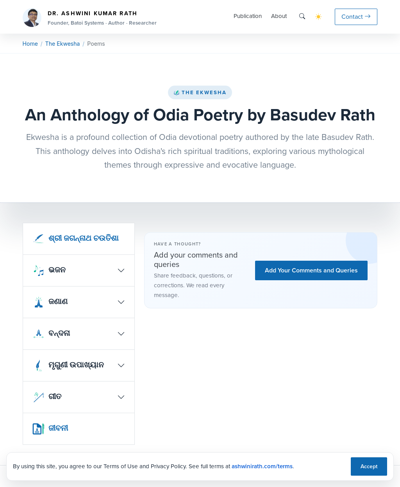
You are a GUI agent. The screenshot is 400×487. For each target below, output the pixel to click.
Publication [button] (248, 16)
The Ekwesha (200, 92)
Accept (369, 466)
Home (30, 43)
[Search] (302, 16)
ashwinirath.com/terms (262, 466)
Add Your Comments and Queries (311, 270)
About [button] (279, 16)
